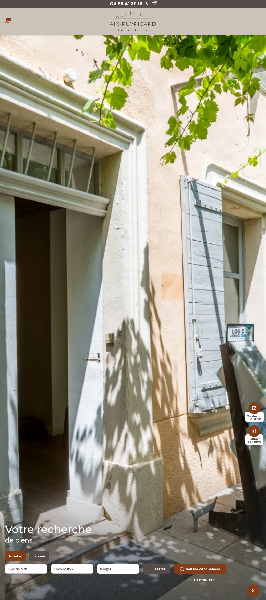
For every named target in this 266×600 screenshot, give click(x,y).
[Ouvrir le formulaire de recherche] (156, 569)
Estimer (39, 556)
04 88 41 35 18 (126, 3)
